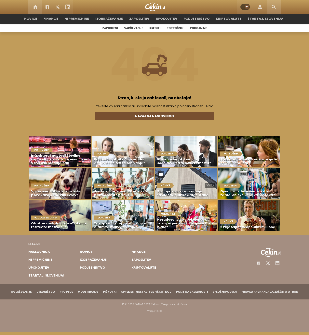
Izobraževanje (113, 19)
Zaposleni (110, 28)
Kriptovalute (223, 19)
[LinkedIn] (68, 7)
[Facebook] (47, 7)
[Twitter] (57, 7)
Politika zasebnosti (192, 292)
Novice (40, 19)
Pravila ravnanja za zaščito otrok (269, 292)
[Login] (260, 7)
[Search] (274, 7)
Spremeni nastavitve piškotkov (146, 292)
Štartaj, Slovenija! (258, 19)
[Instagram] (277, 263)
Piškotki (109, 292)
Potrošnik (175, 28)
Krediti (154, 28)
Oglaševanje (21, 292)
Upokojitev (166, 19)
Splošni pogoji (225, 292)
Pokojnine (198, 28)
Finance (59, 19)
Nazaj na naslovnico (154, 116)
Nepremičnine (83, 19)
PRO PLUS (66, 292)
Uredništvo (45, 292)
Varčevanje (133, 28)
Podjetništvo (194, 19)
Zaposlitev (141, 19)
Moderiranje (88, 292)
